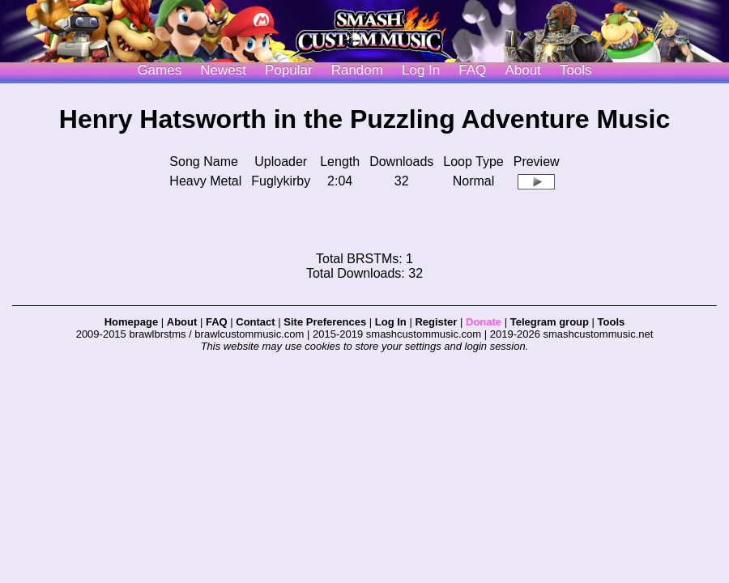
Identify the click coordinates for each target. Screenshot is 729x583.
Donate (483, 322)
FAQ (472, 70)
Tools (576, 70)
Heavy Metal (205, 181)
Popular (289, 70)
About (522, 70)
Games (159, 70)
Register (436, 322)
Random (357, 70)
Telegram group (549, 322)
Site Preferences (325, 322)
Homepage (131, 322)
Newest (223, 70)
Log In (391, 322)
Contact (255, 322)
